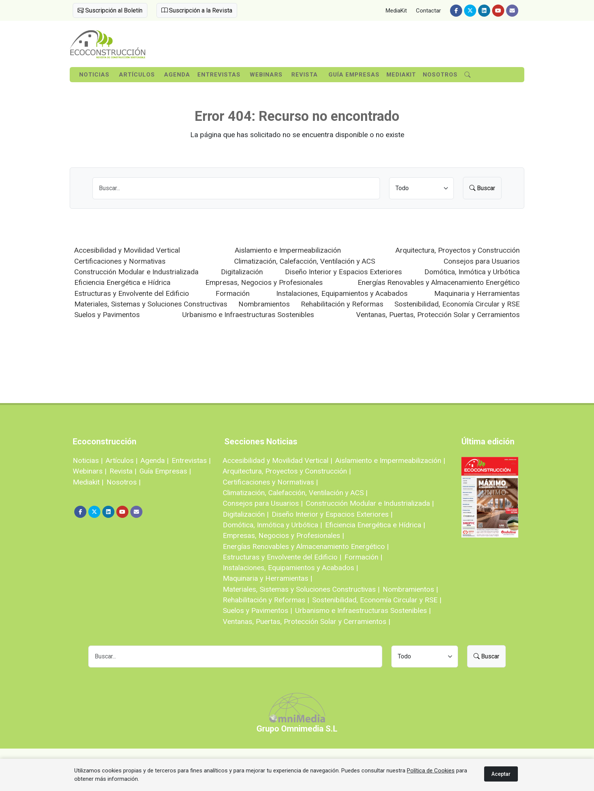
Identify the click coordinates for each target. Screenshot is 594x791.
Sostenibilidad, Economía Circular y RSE (457, 304)
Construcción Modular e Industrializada (136, 271)
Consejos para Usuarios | (263, 503)
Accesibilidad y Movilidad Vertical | (277, 460)
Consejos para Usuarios (482, 261)
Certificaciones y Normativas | (270, 482)
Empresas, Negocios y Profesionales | (283, 535)
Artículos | (122, 460)
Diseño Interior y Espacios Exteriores (343, 271)
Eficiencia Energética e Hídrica (122, 282)
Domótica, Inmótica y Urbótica (472, 271)
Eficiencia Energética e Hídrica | (375, 525)
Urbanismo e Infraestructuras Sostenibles (248, 314)
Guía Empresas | (165, 471)
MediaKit (396, 10)
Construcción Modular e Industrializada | (370, 503)
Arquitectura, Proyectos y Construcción (457, 250)
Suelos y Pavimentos (107, 314)
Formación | (363, 557)
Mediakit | (88, 482)
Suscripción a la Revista (196, 10)
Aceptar (501, 774)
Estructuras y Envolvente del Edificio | (282, 557)
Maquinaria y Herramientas (477, 293)
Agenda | (155, 460)
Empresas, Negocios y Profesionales (264, 282)
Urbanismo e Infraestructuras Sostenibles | (363, 610)
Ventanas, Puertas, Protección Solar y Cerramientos (438, 314)
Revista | (122, 471)
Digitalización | (246, 514)
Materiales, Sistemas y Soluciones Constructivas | (301, 589)
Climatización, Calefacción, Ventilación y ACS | (295, 492)
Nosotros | (123, 482)
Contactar (428, 10)
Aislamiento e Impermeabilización (288, 250)
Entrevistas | (191, 460)
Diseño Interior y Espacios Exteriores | (332, 514)
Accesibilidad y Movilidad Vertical (127, 250)
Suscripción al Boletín (110, 10)
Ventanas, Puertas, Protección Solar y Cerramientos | (306, 621)
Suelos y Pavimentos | (257, 610)
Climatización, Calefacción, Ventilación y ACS (304, 261)
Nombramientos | (410, 589)
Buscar (482, 188)
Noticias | (88, 460)
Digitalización (242, 271)
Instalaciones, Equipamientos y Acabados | (290, 567)
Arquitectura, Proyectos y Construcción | (287, 471)
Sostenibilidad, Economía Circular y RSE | (376, 600)
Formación (233, 293)
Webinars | (89, 471)
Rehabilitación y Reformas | (266, 600)
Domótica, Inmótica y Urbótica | (272, 525)
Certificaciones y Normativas (120, 261)
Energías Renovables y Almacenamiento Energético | (306, 546)
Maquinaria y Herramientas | (267, 578)
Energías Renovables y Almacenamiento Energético (439, 282)
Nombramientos (264, 304)
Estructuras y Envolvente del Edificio (131, 293)
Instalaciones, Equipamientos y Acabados (342, 293)
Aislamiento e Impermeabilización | (390, 460)
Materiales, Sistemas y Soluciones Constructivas (150, 304)
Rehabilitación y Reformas (342, 304)
